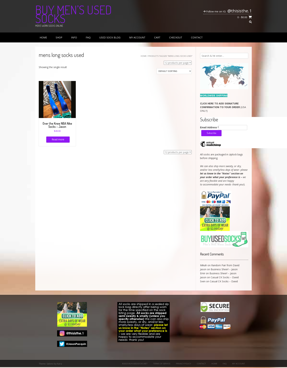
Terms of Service (161, 363)
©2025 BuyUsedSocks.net (135, 363)
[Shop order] (174, 71)
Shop (59, 37)
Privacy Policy (183, 363)
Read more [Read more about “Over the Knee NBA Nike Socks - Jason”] (58, 139)
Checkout (175, 37)
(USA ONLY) (223, 107)
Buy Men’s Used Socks (73, 14)
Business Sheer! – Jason (224, 269)
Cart (157, 37)
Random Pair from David (225, 265)
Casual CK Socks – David (225, 277)
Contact (197, 37)
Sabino (50, 363)
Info (74, 37)
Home (43, 37)
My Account (137, 37)
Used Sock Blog (109, 37)
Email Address (209, 127)
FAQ (88, 37)
